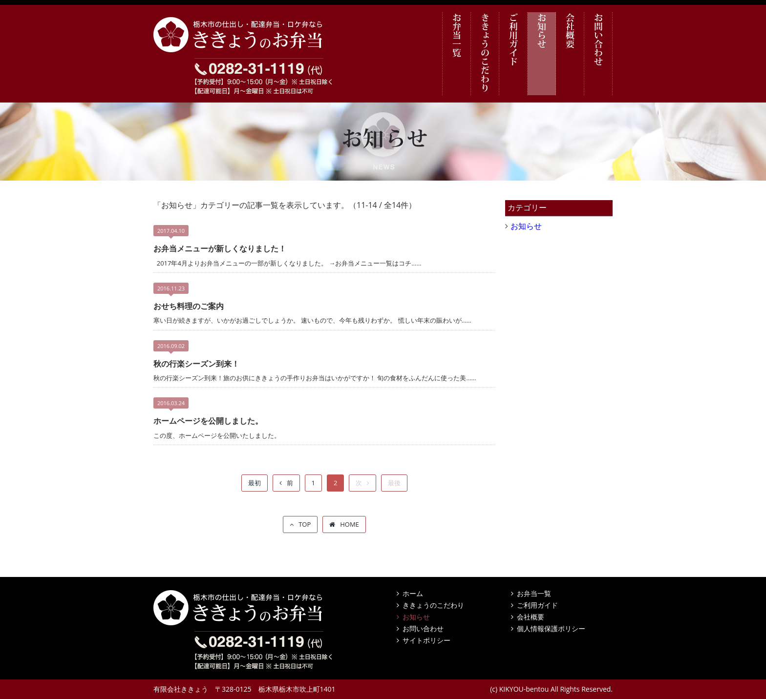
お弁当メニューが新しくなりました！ (219, 248)
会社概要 (570, 53)
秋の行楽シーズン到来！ (196, 363)
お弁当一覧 (456, 53)
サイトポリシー (426, 640)
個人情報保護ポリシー (551, 628)
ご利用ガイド (513, 53)
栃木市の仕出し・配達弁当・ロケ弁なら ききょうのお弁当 (243, 34)
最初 (254, 482)
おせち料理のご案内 (188, 306)
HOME (349, 524)
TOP (304, 524)
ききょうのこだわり (485, 53)
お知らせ (542, 53)
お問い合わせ (598, 53)
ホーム (413, 593)
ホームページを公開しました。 (208, 420)
